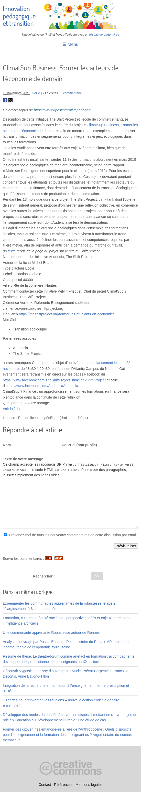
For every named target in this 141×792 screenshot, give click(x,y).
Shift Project (95, 380)
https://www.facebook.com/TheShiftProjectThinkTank (44, 380)
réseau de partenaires (104, 34)
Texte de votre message (23, 459)
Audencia (70, 386)
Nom (7, 445)
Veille (36, 93)
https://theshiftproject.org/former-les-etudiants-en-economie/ (66, 314)
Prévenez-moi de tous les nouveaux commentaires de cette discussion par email (73, 535)
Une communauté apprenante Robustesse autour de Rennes (51, 632)
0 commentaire (71, 93)
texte (11, 251)
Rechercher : (44, 576)
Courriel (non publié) (79, 445)
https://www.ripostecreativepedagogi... (64, 110)
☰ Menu (71, 44)
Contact (45, 785)
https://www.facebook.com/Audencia (34, 386)
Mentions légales (88, 785)
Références (63, 785)
